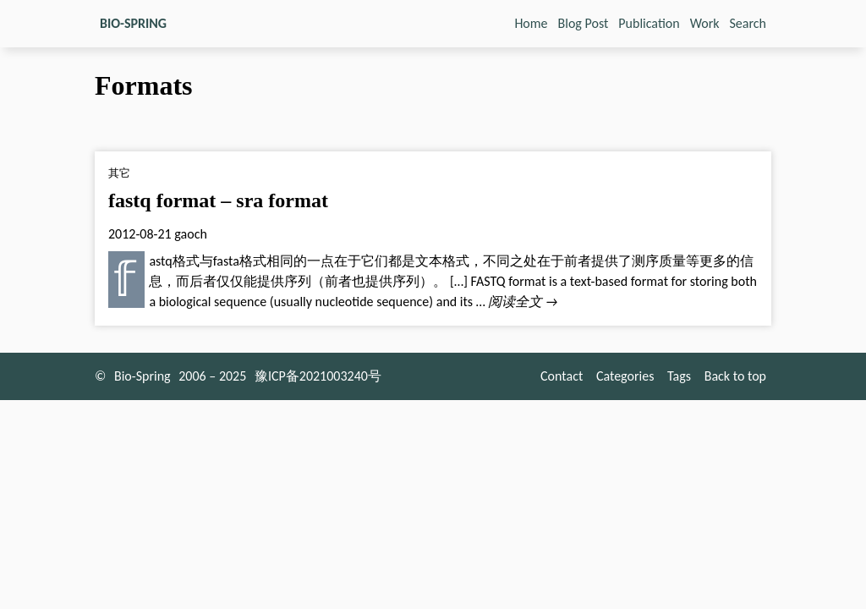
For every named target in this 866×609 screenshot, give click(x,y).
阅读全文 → (522, 302)
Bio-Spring (142, 376)
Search (748, 23)
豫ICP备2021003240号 (318, 376)
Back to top (735, 376)
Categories (625, 376)
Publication (648, 23)
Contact (561, 376)
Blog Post (583, 23)
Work (705, 23)
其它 (119, 173)
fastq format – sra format (218, 200)
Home (530, 23)
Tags (679, 376)
